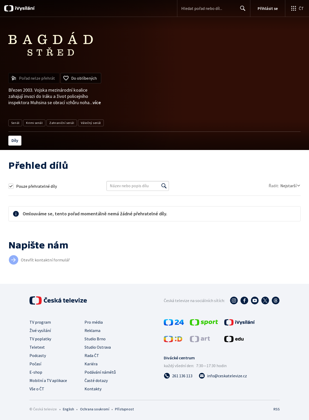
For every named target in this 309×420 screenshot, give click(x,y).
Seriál (15, 123)
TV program (40, 322)
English (68, 409)
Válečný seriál (91, 123)
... (95, 102)
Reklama (92, 330)
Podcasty (37, 355)
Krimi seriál (34, 123)
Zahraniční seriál (61, 123)
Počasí (35, 363)
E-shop (35, 372)
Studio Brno (95, 338)
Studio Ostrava (97, 347)
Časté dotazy (96, 380)
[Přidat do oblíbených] (80, 78)
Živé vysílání (40, 330)
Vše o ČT (36, 388)
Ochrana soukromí (94, 409)
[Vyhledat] (164, 186)
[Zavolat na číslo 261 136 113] (178, 376)
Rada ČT (91, 355)
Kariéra (91, 363)
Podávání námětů (100, 372)
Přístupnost (124, 409)
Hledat (241, 10)
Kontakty (92, 388)
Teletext (37, 347)
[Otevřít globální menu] (297, 8)
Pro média (93, 322)
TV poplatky (40, 338)
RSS (277, 409)
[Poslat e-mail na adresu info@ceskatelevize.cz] (223, 376)
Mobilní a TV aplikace (48, 380)
